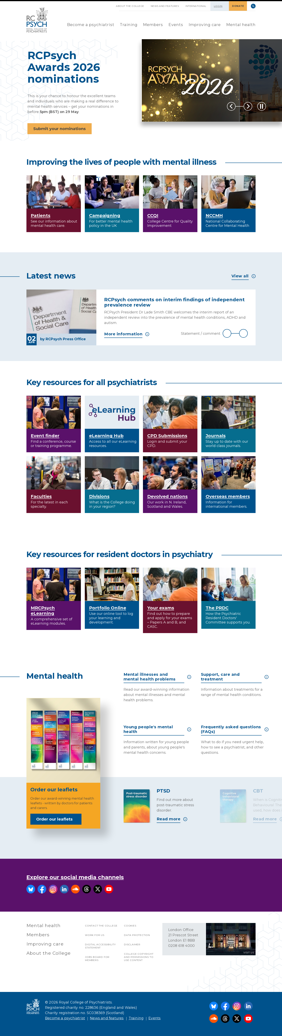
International (195, 6)
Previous (231, 106)
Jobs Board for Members (97, 958)
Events (175, 24)
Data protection (137, 935)
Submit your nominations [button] (59, 128)
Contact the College (101, 925)
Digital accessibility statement (100, 946)
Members (153, 24)
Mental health (241, 24)
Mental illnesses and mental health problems (157, 676)
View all (243, 276)
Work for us (94, 935)
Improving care (205, 24)
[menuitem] (90, 25)
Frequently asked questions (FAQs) (234, 729)
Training (128, 24)
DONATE (238, 6)
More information (126, 334)
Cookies (130, 925)
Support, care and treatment (234, 676)
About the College (130, 6)
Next (248, 106)
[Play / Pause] (261, 106)
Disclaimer (132, 944)
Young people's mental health (157, 729)
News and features (165, 6)
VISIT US (248, 952)
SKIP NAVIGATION (109, 4)
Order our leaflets (57, 819)
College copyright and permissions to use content (139, 957)
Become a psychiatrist (90, 24)
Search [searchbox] (253, 6)
